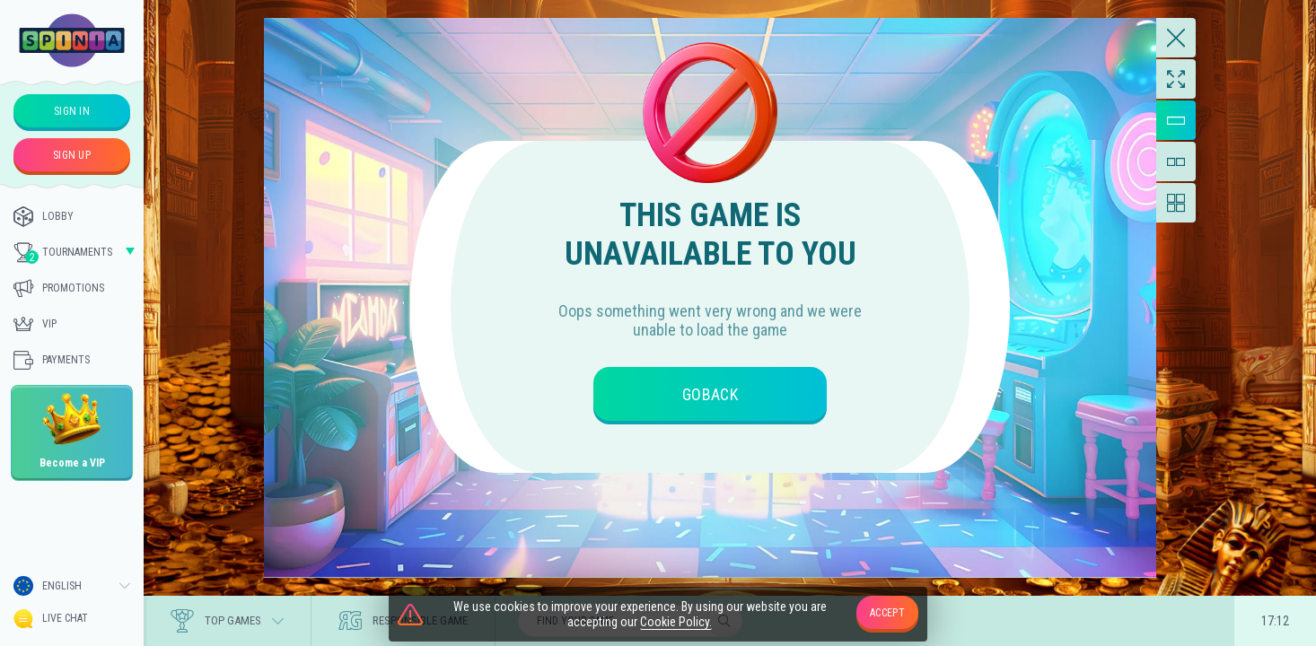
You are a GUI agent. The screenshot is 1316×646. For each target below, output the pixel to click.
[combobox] (72, 586)
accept (887, 613)
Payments (51, 360)
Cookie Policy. (676, 622)
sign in (72, 111)
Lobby (43, 216)
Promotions (58, 288)
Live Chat (50, 618)
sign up (72, 155)
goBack (710, 394)
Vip (35, 324)
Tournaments (62, 253)
